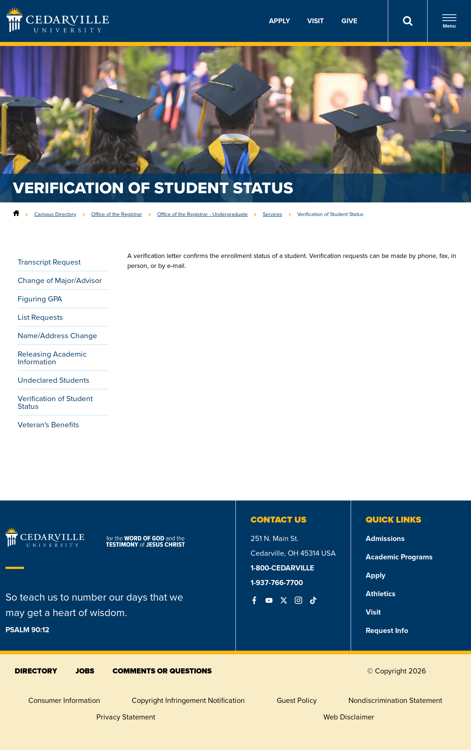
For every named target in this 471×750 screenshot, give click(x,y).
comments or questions (162, 670)
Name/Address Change (57, 335)
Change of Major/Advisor (60, 280)
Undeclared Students (53, 380)
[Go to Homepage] (58, 30)
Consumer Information (64, 700)
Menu (449, 21)
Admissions (385, 538)
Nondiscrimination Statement (395, 700)
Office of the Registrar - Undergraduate (202, 214)
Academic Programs (399, 556)
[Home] (16, 214)
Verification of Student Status (330, 214)
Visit (315, 20)
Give (349, 20)
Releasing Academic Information (52, 357)
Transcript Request (49, 262)
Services (272, 214)
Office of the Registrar (116, 214)
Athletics (381, 593)
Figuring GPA (40, 298)
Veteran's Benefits (48, 424)
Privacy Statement (125, 716)
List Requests (40, 317)
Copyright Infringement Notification (188, 700)
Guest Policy (297, 700)
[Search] (407, 21)
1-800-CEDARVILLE (282, 567)
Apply (279, 20)
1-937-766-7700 (277, 582)
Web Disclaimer (348, 716)
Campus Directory (55, 214)
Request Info (387, 630)
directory (36, 670)
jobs (84, 670)
